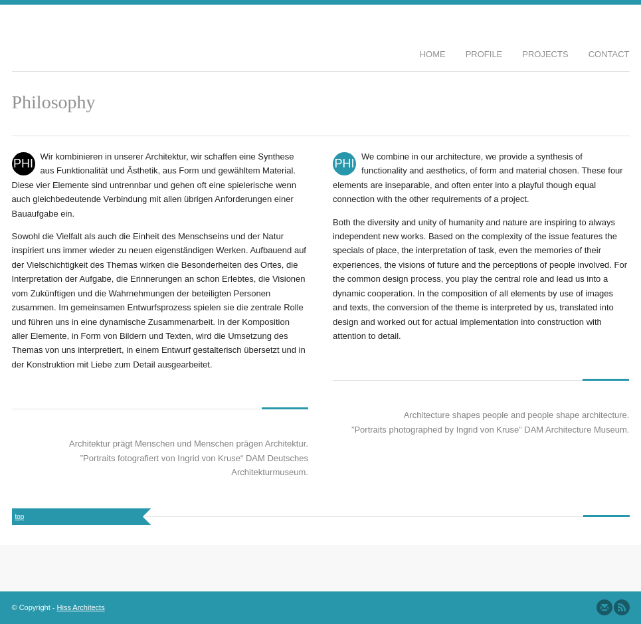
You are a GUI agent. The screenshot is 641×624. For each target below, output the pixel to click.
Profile (484, 54)
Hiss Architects (81, 607)
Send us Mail (604, 607)
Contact (609, 54)
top (20, 516)
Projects (545, 54)
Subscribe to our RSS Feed (622, 607)
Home (433, 54)
